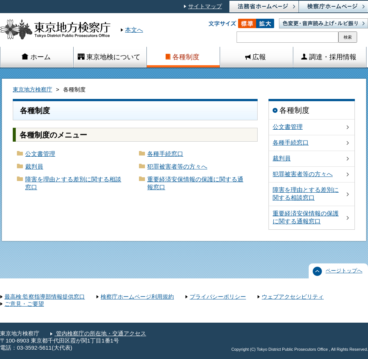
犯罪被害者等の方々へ (177, 166)
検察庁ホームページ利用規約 (137, 297)
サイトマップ (205, 6)
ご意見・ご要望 (24, 304)
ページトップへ (344, 271)
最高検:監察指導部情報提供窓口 (45, 297)
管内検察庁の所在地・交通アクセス (100, 334)
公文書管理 (40, 154)
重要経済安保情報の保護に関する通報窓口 (195, 183)
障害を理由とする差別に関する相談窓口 (73, 183)
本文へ (134, 30)
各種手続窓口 (165, 154)
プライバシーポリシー (218, 297)
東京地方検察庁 (32, 90)
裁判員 (34, 166)
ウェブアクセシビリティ (293, 297)
